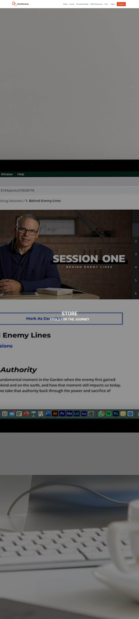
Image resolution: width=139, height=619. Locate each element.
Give (106, 4)
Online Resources (96, 4)
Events (71, 4)
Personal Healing (82, 4)
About (65, 4)
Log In (113, 4)
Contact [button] (121, 4)
